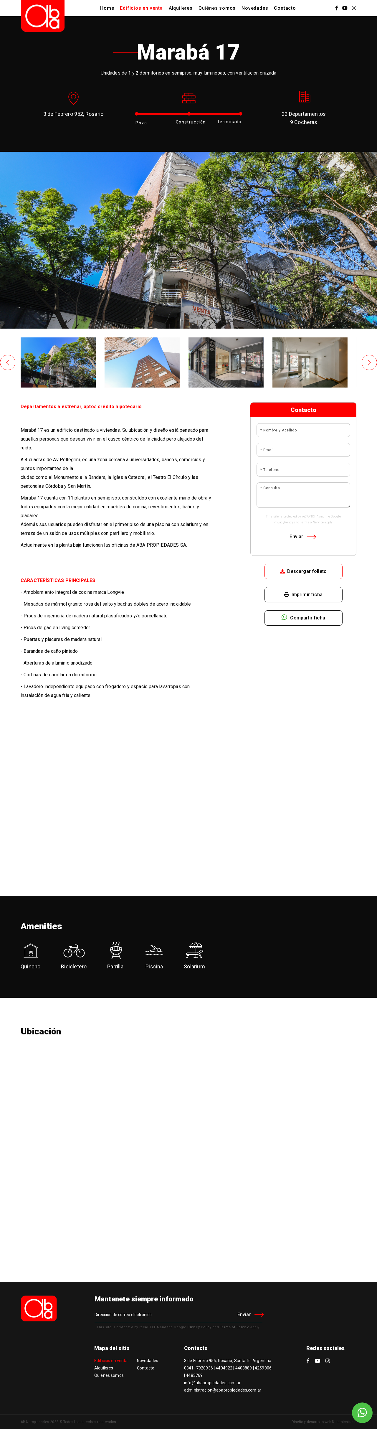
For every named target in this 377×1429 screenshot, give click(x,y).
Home (107, 8)
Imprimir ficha (303, 594)
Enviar (303, 536)
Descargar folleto (303, 571)
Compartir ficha (303, 617)
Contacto (285, 8)
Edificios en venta (141, 8)
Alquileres (181, 8)
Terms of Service (312, 522)
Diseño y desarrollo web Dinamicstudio (324, 1422)
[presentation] (7, 362)
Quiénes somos (217, 8)
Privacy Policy (199, 1327)
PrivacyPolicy (283, 522)
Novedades (255, 8)
